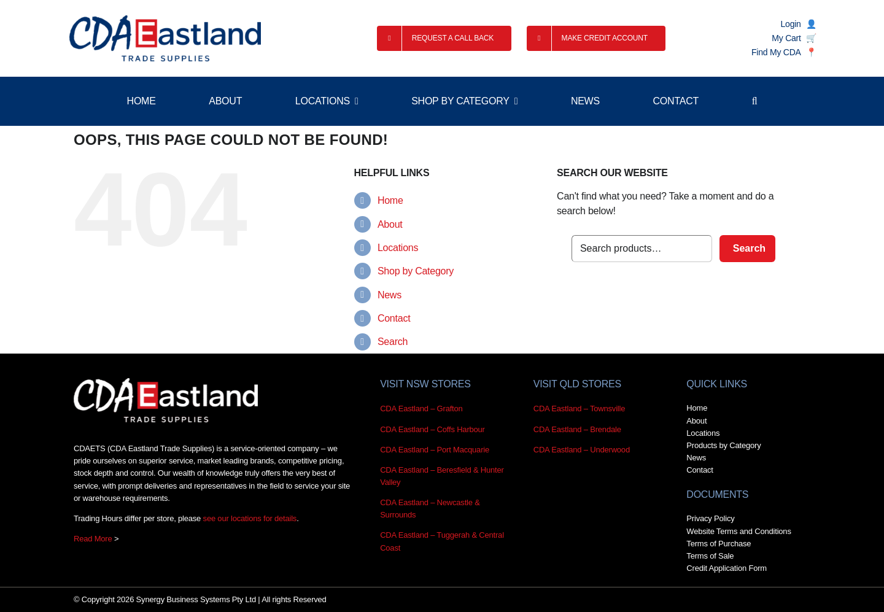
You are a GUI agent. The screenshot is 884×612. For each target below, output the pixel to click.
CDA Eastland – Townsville (579, 408)
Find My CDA (776, 52)
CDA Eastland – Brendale (577, 429)
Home (390, 200)
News (389, 295)
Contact (394, 318)
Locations (398, 247)
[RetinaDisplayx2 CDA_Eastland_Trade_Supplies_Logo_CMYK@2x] (165, 38)
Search (393, 341)
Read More (93, 538)
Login (791, 24)
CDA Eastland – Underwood (581, 449)
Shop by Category (416, 271)
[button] (755, 101)
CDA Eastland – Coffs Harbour (432, 429)
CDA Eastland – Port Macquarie (434, 449)
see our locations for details (250, 518)
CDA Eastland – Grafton (421, 408)
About (390, 224)
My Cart (786, 38)
